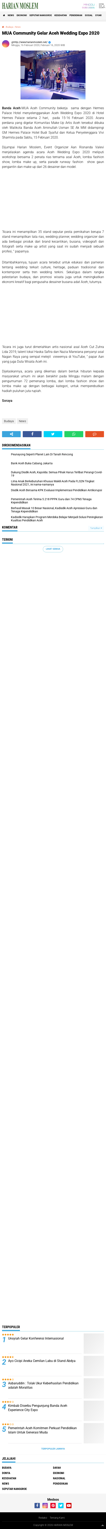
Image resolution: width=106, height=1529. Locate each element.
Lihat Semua (53, 549)
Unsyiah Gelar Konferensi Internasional (36, 1338)
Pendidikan (75, 15)
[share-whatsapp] (73, 434)
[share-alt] (11, 434)
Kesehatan (60, 15)
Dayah (57, 1467)
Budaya (9, 27)
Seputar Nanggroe (40, 15)
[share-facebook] (32, 434)
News (11, 15)
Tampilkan (96, 528)
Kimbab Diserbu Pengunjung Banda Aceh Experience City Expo (37, 1408)
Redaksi (43, 1517)
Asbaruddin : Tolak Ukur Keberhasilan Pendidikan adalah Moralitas (43, 1385)
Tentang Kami (57, 1517)
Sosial (89, 15)
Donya (6, 1473)
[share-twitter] (53, 434)
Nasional (59, 1478)
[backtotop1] (103, 1525)
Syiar (98, 15)
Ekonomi (22, 15)
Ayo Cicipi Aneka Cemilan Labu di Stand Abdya (42, 1361)
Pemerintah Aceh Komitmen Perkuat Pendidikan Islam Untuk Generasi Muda (42, 1430)
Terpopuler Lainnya (53, 1449)
